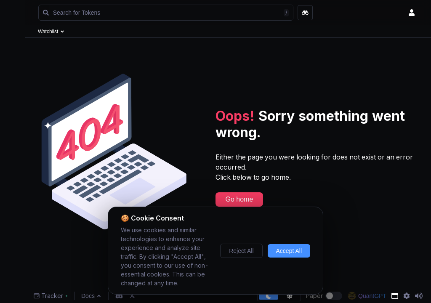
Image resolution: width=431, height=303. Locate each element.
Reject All (241, 250)
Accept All (289, 250)
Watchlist (51, 32)
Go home (239, 199)
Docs (91, 295)
